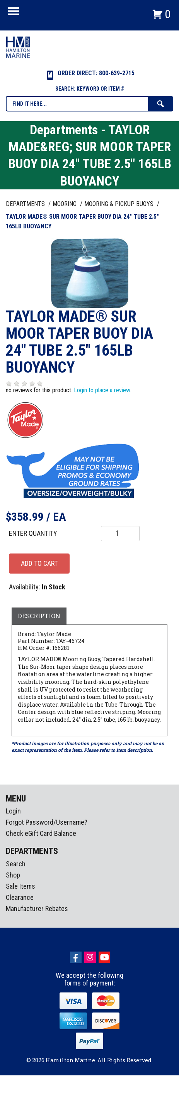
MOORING (65, 204)
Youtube (104, 957)
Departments (26, 204)
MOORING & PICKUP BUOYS (119, 204)
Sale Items (20, 886)
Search (16, 864)
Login (13, 811)
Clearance (20, 897)
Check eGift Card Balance (41, 833)
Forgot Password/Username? (46, 822)
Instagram (90, 957)
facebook (76, 957)
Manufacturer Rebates (37, 908)
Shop (13, 875)
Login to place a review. (102, 390)
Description (39, 616)
